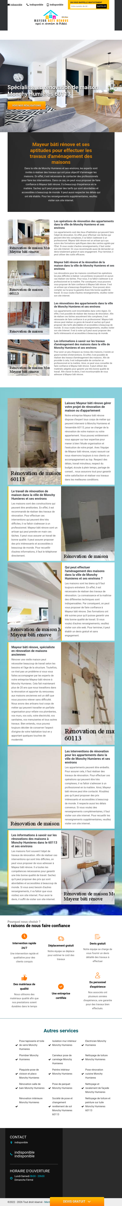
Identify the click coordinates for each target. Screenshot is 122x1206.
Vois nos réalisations (26, 105)
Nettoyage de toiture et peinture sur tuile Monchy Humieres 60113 (97, 1104)
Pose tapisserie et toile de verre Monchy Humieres (31, 1045)
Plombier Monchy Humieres (29, 1057)
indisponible (15, 4)
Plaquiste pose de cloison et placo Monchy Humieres (29, 1073)
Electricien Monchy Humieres (95, 1043)
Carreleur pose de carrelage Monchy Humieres (62, 1059)
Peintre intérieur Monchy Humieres (62, 1071)
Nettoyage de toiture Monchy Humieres (96, 1057)
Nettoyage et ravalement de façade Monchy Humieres (97, 1088)
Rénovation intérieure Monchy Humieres (30, 1100)
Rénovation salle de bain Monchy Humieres (32, 1086)
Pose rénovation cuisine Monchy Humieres (94, 1073)
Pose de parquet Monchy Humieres (62, 1086)
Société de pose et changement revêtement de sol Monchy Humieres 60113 (62, 1106)
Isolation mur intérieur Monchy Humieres (64, 1043)
